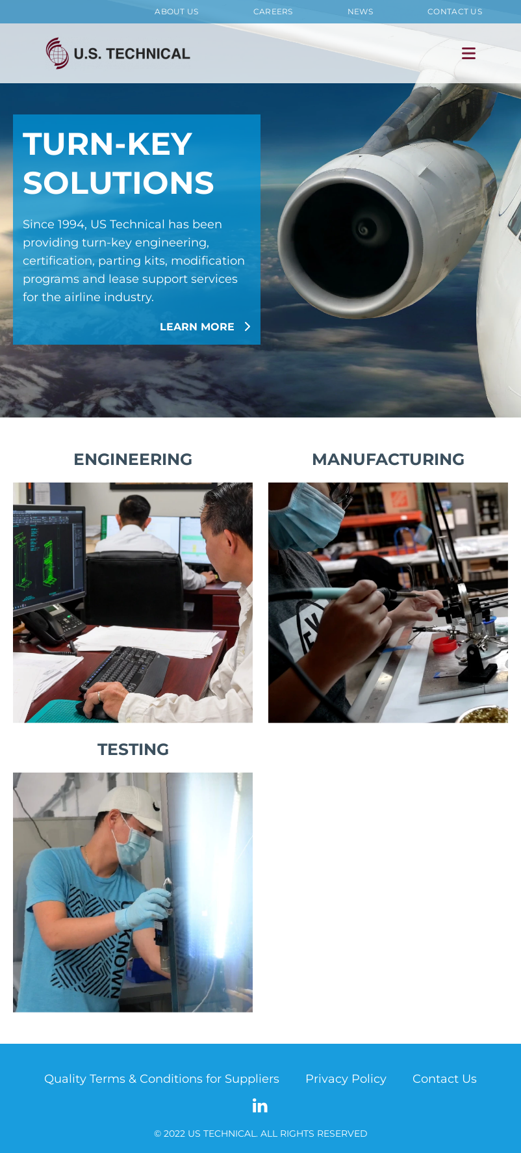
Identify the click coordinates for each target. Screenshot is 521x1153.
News (360, 11)
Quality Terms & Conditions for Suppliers (161, 1079)
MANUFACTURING (388, 459)
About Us (176, 11)
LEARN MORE (205, 327)
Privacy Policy (346, 1079)
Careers (273, 11)
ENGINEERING (132, 459)
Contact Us (454, 11)
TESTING (133, 749)
